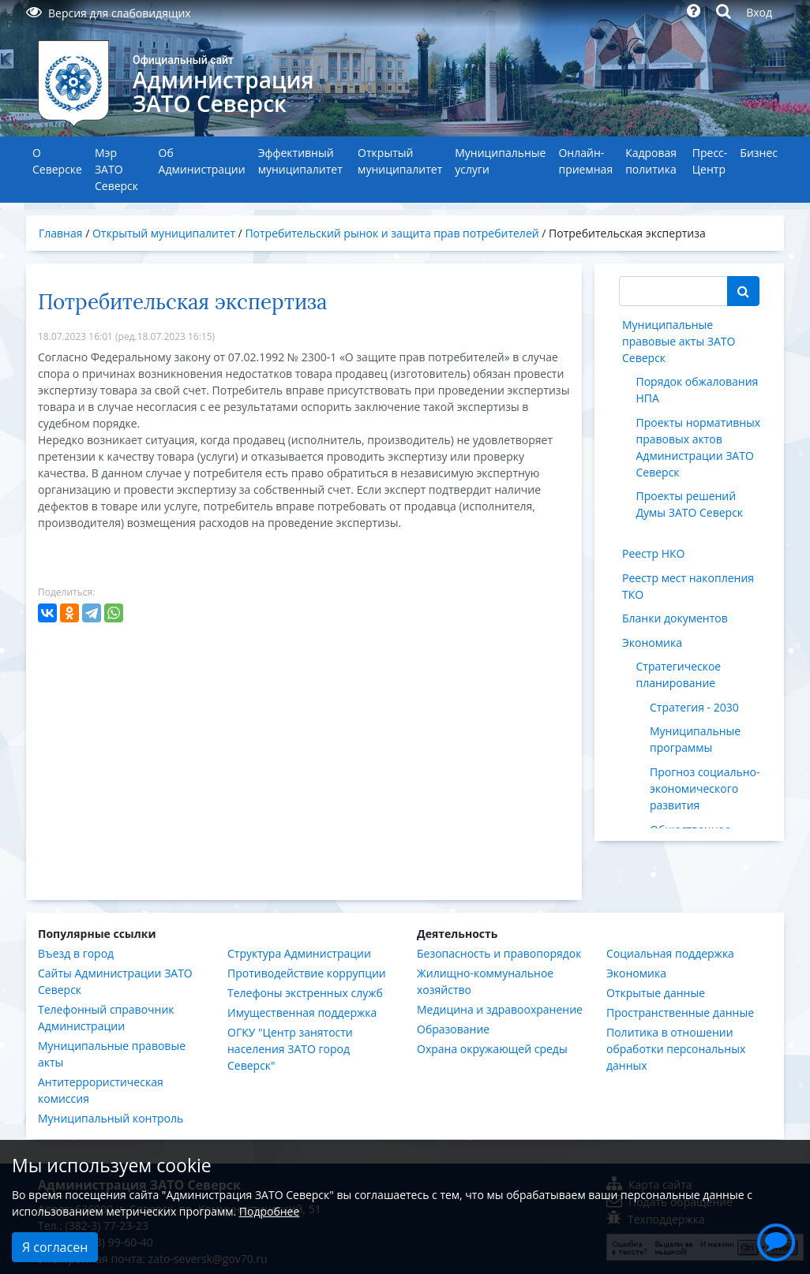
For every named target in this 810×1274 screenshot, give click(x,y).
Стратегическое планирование (679, 674)
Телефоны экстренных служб (305, 992)
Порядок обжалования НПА (697, 389)
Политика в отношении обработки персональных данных (675, 1049)
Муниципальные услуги (500, 161)
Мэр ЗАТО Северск (116, 169)
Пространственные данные (680, 1012)
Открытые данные (655, 992)
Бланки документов (675, 618)
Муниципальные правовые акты (112, 1054)
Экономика (652, 642)
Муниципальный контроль (110, 1118)
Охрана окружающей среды (492, 1048)
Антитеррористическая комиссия (100, 1090)
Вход (759, 12)
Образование (453, 1029)
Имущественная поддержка (302, 1012)
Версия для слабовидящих (108, 13)
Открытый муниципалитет (400, 161)
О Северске (57, 161)
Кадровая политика (651, 161)
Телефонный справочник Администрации (106, 1017)
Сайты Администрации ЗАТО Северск (115, 981)
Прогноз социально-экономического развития (705, 788)
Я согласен (55, 1247)
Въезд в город (76, 953)
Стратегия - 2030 (694, 707)
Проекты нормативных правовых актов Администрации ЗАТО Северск (698, 447)
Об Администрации (202, 161)
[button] (776, 1240)
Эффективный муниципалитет (300, 161)
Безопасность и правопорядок (499, 953)
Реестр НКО (653, 553)
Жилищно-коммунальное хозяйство (485, 981)
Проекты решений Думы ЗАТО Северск (690, 504)
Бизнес (759, 152)
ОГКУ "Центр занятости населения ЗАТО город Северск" (290, 1049)
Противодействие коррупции (306, 973)
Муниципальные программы (695, 739)
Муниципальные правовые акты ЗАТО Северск (678, 341)
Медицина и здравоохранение (500, 1009)
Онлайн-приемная (585, 161)
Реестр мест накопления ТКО (688, 586)
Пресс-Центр (710, 161)
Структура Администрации (299, 953)
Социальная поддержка (670, 953)
